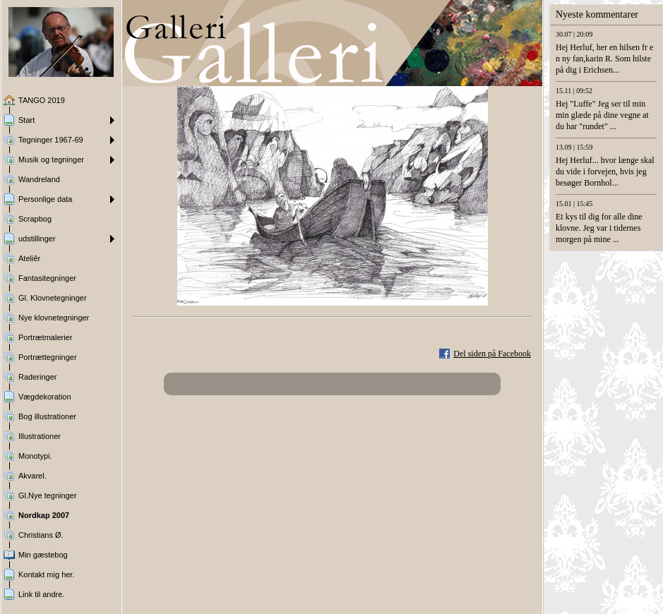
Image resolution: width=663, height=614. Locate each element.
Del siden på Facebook (492, 354)
